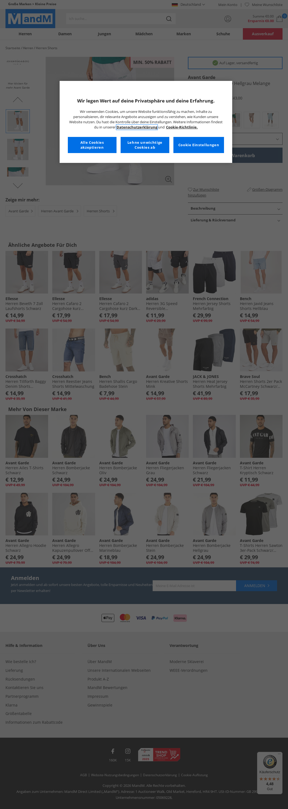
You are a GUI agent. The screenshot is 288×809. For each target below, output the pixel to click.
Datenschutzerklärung (137, 127)
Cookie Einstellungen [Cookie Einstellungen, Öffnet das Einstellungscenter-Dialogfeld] (198, 145)
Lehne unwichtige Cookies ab (144, 145)
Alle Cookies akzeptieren (92, 145)
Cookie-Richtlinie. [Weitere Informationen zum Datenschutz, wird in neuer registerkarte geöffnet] (182, 127)
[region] (146, 122)
